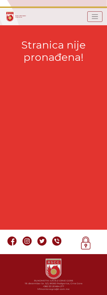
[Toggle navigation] (94, 16)
